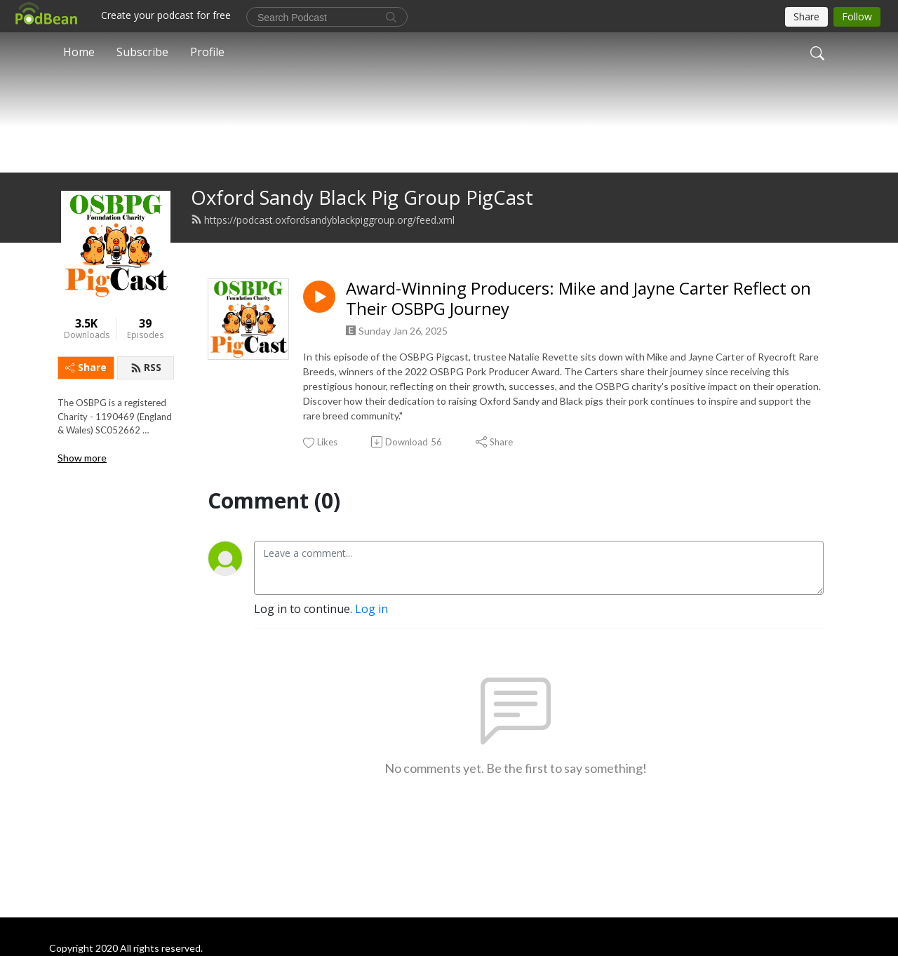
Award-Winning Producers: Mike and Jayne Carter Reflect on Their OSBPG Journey (578, 322)
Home (79, 52)
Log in (371, 632)
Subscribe (142, 52)
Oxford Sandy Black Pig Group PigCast (362, 221)
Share (86, 391)
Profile (207, 52)
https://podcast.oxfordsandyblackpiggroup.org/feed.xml (323, 243)
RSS (145, 391)
